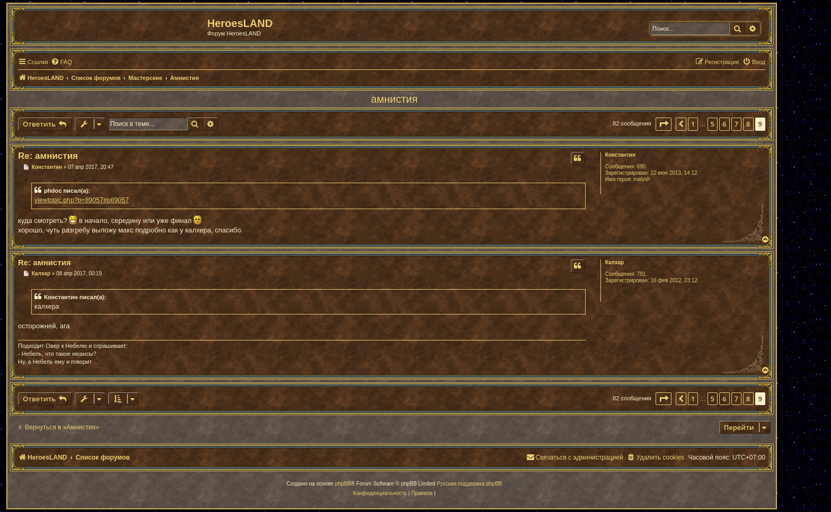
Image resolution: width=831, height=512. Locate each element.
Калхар (614, 262)
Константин (620, 155)
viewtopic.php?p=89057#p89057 (81, 200)
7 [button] (736, 124)
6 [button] (724, 124)
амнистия (394, 99)
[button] (663, 124)
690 (641, 166)
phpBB (343, 484)
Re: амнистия (48, 156)
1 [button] (693, 124)
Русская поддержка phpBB (469, 484)
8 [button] (748, 124)
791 (641, 274)
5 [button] (712, 124)
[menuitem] (61, 62)
